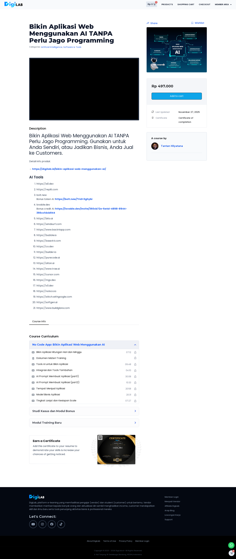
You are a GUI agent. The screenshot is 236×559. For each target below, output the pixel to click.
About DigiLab (93, 541)
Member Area (223, 4)
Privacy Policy (125, 541)
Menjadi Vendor (172, 501)
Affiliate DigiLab (172, 506)
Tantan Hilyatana (172, 146)
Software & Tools (72, 47)
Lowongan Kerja (172, 515)
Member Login (172, 497)
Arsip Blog (169, 510)
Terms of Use (109, 541)
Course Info (39, 321)
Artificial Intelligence (51, 47)
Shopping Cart (185, 4)
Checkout (204, 4)
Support (168, 519)
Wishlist (197, 23)
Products (167, 4)
